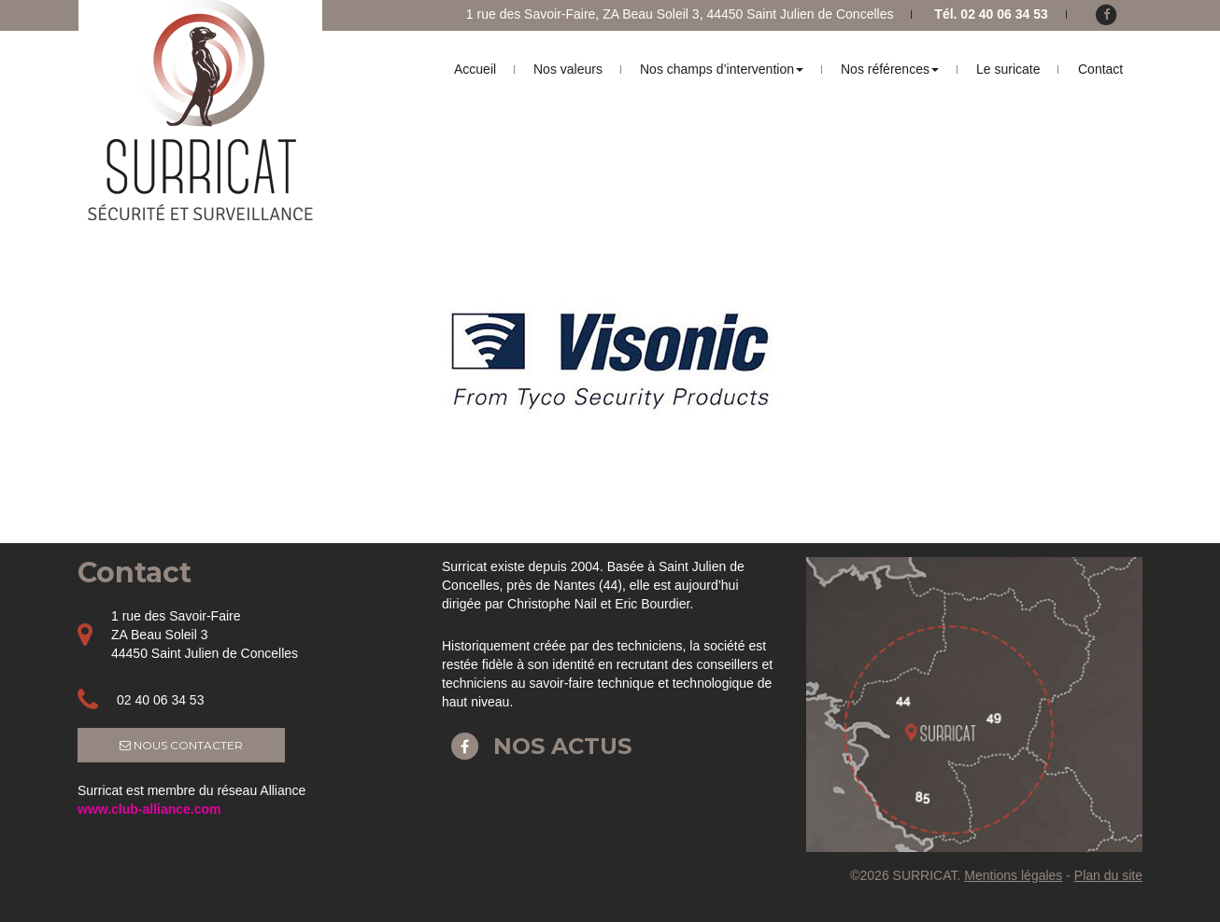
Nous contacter (181, 745)
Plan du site (1108, 875)
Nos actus (536, 746)
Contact (1100, 69)
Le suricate (1008, 69)
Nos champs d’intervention (721, 69)
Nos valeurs (568, 69)
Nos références (890, 69)
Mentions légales (1013, 875)
